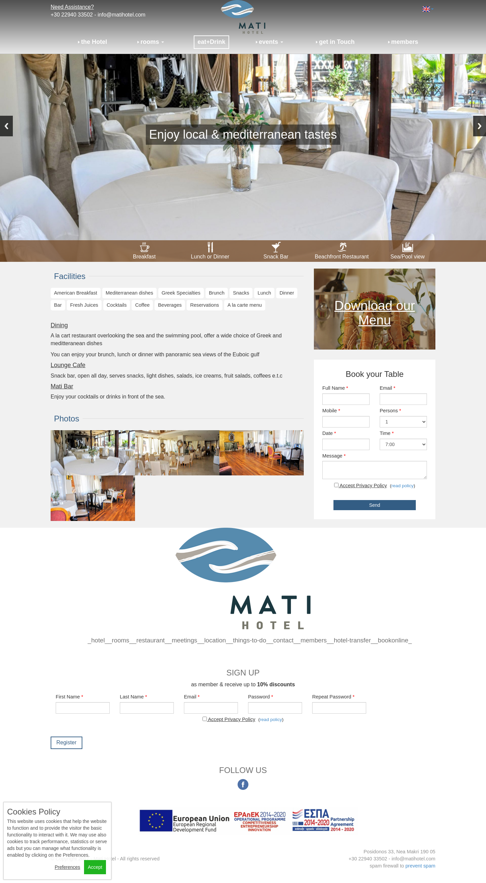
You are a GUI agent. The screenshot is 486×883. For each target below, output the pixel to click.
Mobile (331, 410)
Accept (95, 867)
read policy (403, 485)
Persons (390, 410)
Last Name (133, 696)
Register (66, 742)
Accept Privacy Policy (360, 485)
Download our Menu (374, 312)
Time (387, 433)
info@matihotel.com (121, 15)
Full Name (335, 388)
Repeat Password (333, 696)
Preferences (67, 867)
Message (334, 456)
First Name (69, 696)
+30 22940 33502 (72, 15)
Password (260, 696)
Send (374, 505)
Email (387, 388)
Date (329, 433)
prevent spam (420, 865)
